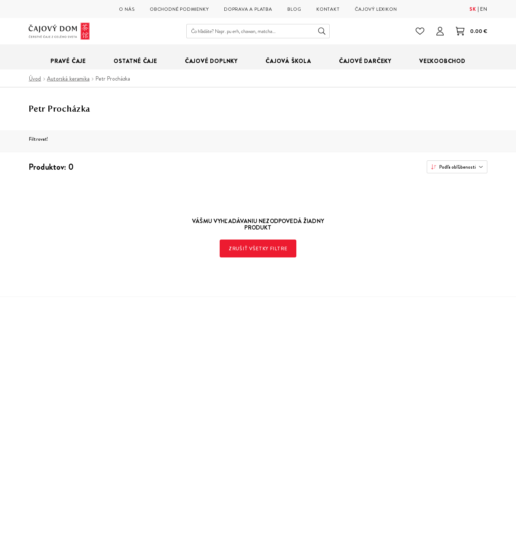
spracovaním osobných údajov (415, 434)
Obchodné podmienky (278, 390)
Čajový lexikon (162, 412)
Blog (150, 423)
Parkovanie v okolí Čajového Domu (187, 444)
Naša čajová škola (166, 401)
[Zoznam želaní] (420, 31)
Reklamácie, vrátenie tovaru (284, 412)
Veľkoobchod (161, 433)
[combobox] (457, 166)
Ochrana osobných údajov (282, 423)
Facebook (362, 468)
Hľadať (322, 31)
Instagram (345, 468)
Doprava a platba (271, 401)
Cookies (261, 444)
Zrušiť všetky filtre (258, 248)
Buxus (460, 523)
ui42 (477, 523)
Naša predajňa (162, 390)
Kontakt (260, 433)
